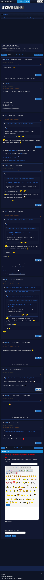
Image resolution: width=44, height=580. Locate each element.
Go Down (4, 54)
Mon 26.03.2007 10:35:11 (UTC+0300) (11, 88)
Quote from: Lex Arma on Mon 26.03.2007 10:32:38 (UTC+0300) (21, 128)
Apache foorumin (13, 150)
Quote (38, 74)
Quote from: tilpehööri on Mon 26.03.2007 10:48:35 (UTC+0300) (20, 378)
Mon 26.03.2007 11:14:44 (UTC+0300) (11, 427)
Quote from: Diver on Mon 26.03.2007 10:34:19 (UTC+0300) (19, 123)
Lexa (5, 115)
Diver (6, 165)
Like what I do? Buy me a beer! (11, 157)
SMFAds (2, 574)
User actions (38, 54)
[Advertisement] (22, 32)
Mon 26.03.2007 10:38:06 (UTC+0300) (11, 215)
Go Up (3, 447)
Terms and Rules (34, 572)
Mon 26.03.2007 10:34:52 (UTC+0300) (11, 64)
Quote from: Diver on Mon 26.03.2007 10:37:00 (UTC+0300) (19, 219)
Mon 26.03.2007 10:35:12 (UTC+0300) (11, 119)
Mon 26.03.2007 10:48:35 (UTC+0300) (11, 346)
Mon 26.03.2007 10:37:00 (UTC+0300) (11, 170)
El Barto (6, 83)
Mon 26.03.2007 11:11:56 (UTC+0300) (11, 400)
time (21, 153)
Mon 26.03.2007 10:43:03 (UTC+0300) (11, 283)
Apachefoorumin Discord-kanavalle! (17, 160)
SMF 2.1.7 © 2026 (5, 572)
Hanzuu (6, 59)
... (20, 54)
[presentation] (18, 525)
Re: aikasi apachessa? (8, 62)
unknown (10, 153)
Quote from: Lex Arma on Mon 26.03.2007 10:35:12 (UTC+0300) (20, 174)
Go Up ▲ (41, 572)
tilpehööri (7, 342)
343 (22, 54)
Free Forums (8, 574)
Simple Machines (12, 572)
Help (30, 572)
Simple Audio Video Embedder (7, 576)
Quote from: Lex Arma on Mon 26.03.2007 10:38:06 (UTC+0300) (20, 287)
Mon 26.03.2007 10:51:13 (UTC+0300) (11, 373)
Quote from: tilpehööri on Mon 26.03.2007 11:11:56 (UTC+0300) (20, 431)
